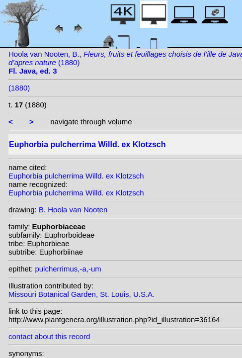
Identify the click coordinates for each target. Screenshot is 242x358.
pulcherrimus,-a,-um (68, 269)
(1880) (19, 88)
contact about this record (49, 336)
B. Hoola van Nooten (73, 209)
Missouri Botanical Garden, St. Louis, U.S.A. (81, 294)
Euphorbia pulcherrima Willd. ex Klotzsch (76, 176)
